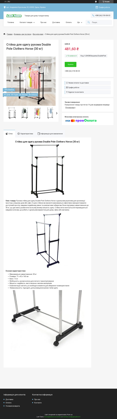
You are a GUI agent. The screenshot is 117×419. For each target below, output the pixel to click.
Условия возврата (13, 406)
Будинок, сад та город (22, 34)
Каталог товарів (26, 22)
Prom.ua (69, 414)
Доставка (56, 22)
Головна (11, 22)
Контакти (38, 403)
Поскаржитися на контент (52, 417)
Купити (70, 64)
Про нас (43, 22)
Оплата (68, 22)
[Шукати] (88, 22)
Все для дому (38, 34)
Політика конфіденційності (71, 417)
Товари (9, 34)
